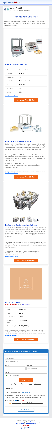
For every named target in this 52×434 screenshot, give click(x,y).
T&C (30, 384)
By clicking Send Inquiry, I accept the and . (25, 384)
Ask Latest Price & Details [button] (26, 100)
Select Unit (29, 365)
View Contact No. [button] (26, 410)
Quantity (7, 365)
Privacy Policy (37, 384)
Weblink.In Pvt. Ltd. (33, 422)
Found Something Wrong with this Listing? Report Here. (27, 403)
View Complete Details (11, 96)
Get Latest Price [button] (26, 304)
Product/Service (9, 358)
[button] (16, 400)
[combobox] (8, 375)
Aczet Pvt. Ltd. (16, 8)
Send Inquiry (25, 380)
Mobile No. (8, 372)
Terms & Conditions (30, 423)
